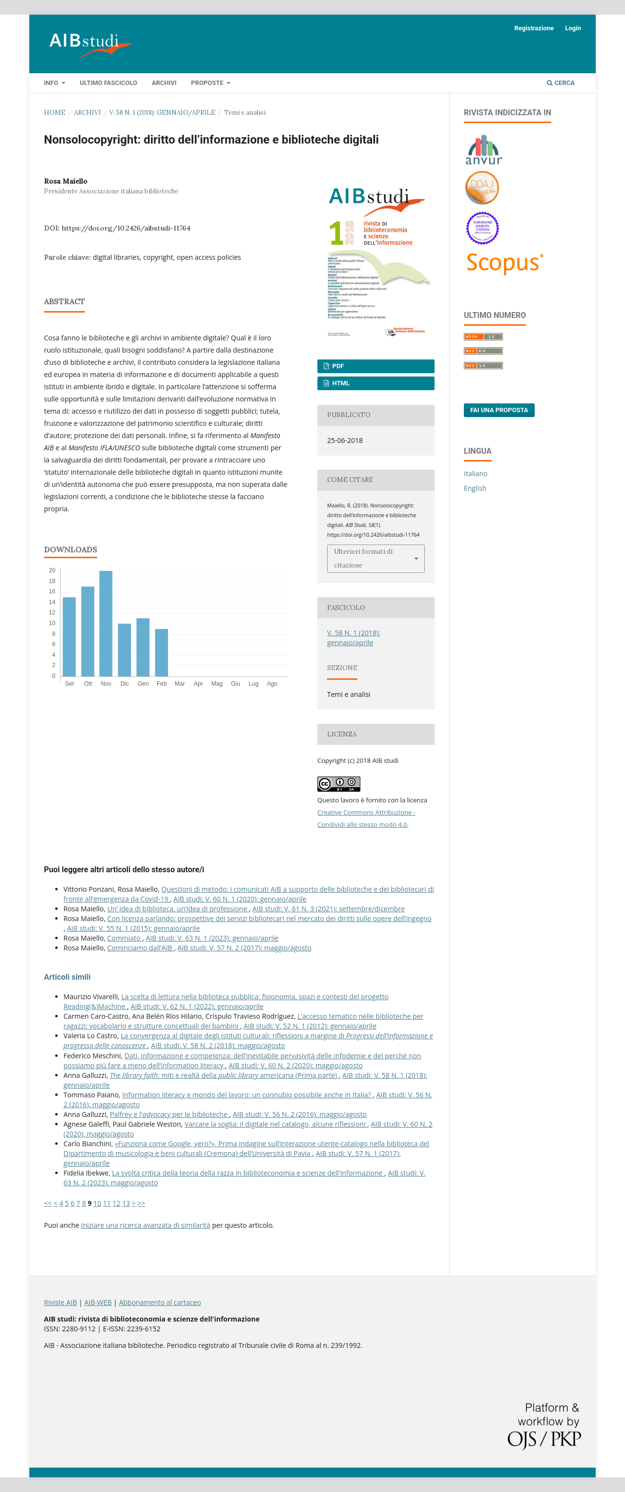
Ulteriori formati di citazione (363, 558)
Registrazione (534, 28)
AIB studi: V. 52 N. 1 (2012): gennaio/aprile (310, 1025)
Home (54, 112)
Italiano (476, 473)
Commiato (125, 938)
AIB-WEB (98, 1302)
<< (48, 1203)
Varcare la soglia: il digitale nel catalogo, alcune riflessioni (276, 1124)
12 (117, 1203)
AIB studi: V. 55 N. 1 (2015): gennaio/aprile (133, 928)
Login (573, 28)
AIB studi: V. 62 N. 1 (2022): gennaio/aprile (197, 1006)
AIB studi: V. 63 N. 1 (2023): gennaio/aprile (212, 938)
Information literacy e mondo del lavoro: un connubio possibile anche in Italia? (247, 1094)
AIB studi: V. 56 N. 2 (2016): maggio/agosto (300, 1114)
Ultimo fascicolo (108, 82)
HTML (340, 383)
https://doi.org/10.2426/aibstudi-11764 (126, 228)
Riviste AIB (60, 1302)
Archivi (164, 82)
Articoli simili (67, 977)
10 (97, 1203)
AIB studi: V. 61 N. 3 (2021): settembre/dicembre (328, 908)
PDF (337, 366)
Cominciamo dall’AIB (140, 947)
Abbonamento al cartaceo (160, 1302)
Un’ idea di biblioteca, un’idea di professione (178, 908)
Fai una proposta (499, 410)
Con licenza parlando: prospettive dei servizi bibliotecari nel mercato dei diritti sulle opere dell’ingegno (269, 918)
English (475, 488)
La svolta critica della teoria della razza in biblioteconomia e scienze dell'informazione (248, 1172)
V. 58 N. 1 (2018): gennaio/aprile (162, 112)
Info (52, 82)
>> (142, 1203)
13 (126, 1203)
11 (107, 1203)
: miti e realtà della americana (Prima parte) (224, 1075)
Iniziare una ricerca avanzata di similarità (145, 1225)
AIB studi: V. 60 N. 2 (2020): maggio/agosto (295, 1065)
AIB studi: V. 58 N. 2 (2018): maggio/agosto (218, 1045)
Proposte (208, 82)
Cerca (561, 82)
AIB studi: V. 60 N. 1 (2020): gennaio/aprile (239, 899)
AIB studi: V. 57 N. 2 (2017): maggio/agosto (245, 947)
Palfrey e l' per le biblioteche (169, 1114)
